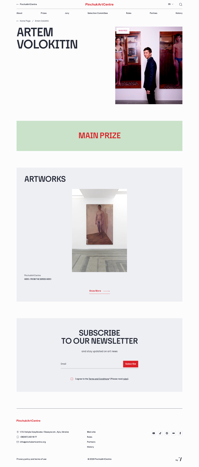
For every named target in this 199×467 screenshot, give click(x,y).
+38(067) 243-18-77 (28, 437)
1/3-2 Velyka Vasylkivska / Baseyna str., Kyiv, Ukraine (44, 432)
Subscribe (130, 364)
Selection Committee (98, 13)
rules (125, 379)
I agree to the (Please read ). (102, 379)
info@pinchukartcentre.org (33, 442)
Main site (91, 432)
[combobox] (171, 4)
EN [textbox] (169, 4)
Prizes (44, 13)
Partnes (153, 13)
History (179, 13)
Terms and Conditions (99, 379)
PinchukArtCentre (27, 4)
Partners (91, 442)
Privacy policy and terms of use (31, 459)
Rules (128, 13)
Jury (67, 13)
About (19, 13)
